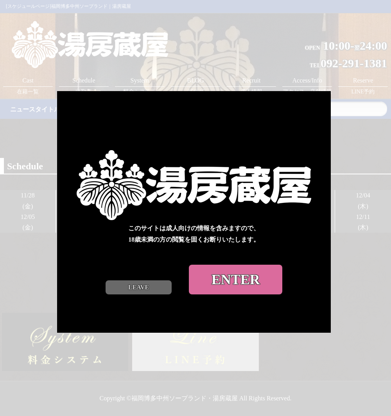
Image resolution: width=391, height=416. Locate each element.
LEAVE (140, 284)
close (328, 85)
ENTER (237, 277)
